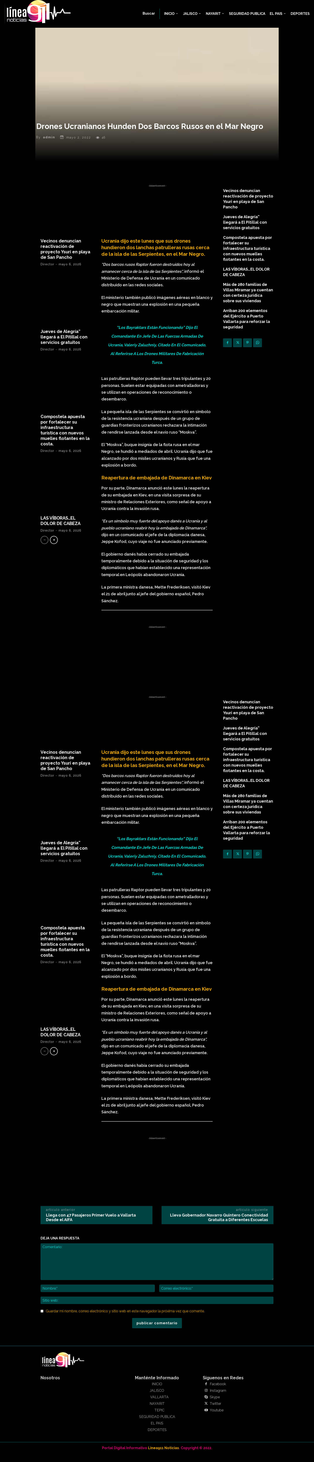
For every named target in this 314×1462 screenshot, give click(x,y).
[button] (149, 13)
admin (49, 145)
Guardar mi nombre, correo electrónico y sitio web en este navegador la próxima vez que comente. (125, 1319)
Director (47, 272)
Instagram (218, 1398)
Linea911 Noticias (163, 1456)
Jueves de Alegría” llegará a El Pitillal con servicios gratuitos (64, 345)
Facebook (218, 1391)
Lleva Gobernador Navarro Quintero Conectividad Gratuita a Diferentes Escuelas (219, 1225)
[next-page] (54, 548)
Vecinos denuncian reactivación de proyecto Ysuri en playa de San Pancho (65, 257)
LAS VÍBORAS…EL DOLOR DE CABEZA (60, 528)
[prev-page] (44, 548)
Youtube (217, 1418)
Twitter (215, 1411)
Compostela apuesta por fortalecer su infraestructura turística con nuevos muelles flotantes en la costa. (65, 438)
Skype (215, 1405)
